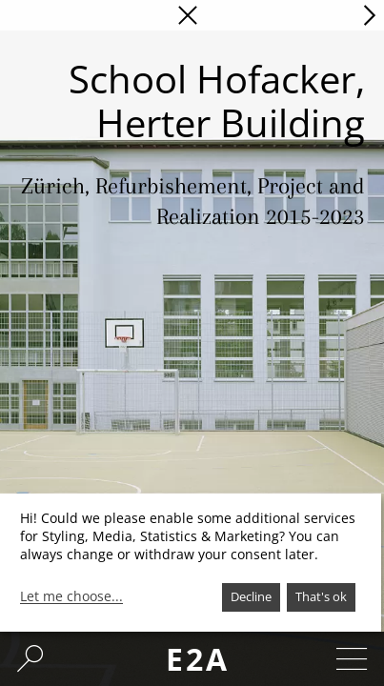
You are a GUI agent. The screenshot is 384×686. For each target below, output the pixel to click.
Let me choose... (71, 596)
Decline (251, 596)
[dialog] (190, 563)
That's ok (321, 596)
